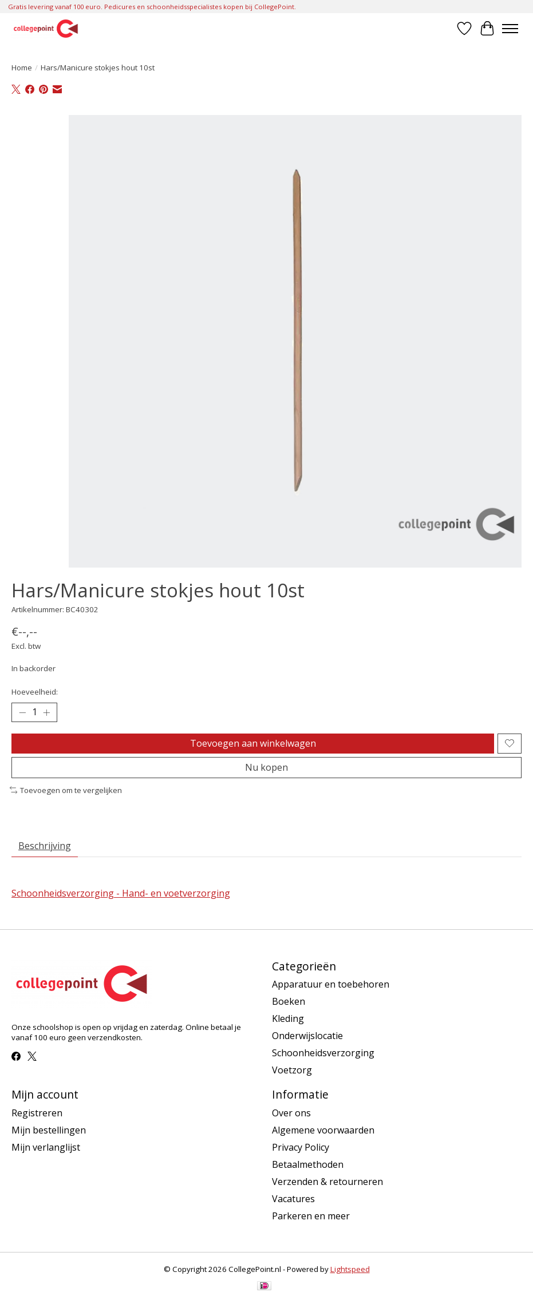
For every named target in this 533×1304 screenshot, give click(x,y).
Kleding (288, 1018)
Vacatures (293, 1198)
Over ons (291, 1113)
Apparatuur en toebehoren (330, 984)
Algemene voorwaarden (323, 1130)
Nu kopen (266, 767)
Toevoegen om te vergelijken (66, 790)
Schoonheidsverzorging (323, 1053)
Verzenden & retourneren (327, 1181)
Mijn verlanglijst (45, 1147)
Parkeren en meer (311, 1216)
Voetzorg (292, 1070)
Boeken (288, 1001)
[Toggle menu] (510, 28)
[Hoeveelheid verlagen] (22, 712)
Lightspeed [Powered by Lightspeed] (350, 1269)
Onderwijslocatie (307, 1035)
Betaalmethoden (308, 1164)
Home (21, 67)
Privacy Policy (300, 1147)
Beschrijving (44, 845)
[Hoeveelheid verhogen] (46, 712)
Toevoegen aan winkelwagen (253, 743)
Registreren (36, 1113)
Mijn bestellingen (48, 1130)
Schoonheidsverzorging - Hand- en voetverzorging (120, 893)
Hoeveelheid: (34, 692)
